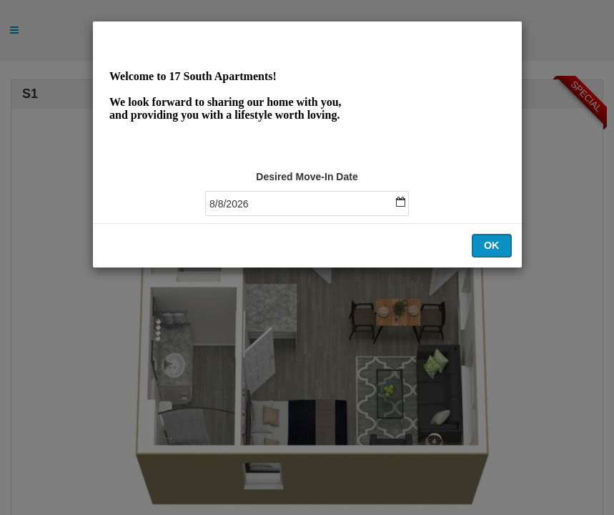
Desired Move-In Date (306, 176)
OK (492, 245)
